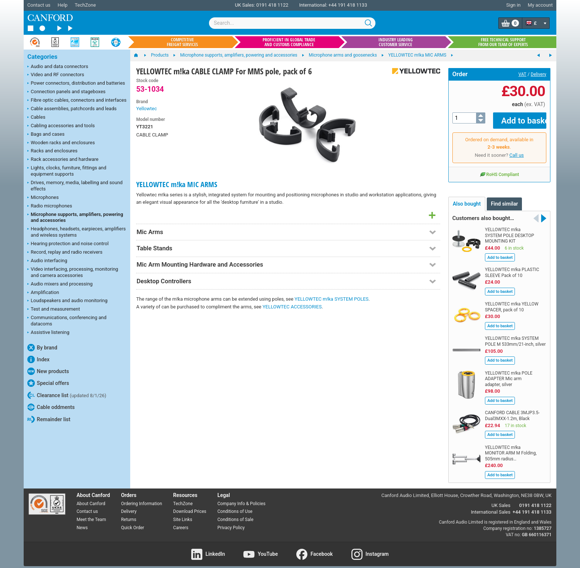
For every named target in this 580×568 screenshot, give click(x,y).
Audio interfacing (47, 261)
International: (313, 5)
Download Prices (189, 506)
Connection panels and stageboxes (66, 92)
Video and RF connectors (55, 75)
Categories (42, 56)
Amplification (43, 293)
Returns (128, 514)
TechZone (85, 5)
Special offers (48, 383)
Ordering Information (141, 498)
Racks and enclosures (52, 151)
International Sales (490, 507)
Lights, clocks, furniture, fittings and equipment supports (66, 171)
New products (48, 371)
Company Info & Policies (242, 498)
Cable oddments (51, 407)
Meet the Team (91, 514)
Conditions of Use (235, 506)
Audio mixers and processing (59, 284)
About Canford (91, 498)
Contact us (39, 5)
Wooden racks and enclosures (61, 143)
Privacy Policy (231, 522)
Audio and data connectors (57, 67)
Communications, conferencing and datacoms (67, 321)
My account (540, 5)
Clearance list (66, 395)
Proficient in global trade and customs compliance (289, 42)
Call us (516, 150)
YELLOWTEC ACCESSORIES (292, 307)
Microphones (43, 198)
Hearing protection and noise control (68, 244)
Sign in (513, 5)
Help (63, 5)
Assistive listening (48, 332)
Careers (180, 522)
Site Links (182, 514)
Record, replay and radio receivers (64, 252)
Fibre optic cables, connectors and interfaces (77, 100)
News (82, 522)
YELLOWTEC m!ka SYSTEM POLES (331, 299)
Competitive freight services (182, 42)
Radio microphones (49, 206)
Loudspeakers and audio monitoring (67, 301)
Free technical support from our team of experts (503, 42)
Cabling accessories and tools (61, 126)
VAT (522, 74)
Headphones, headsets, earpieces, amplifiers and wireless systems (76, 232)
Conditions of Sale (235, 514)
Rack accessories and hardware (62, 159)
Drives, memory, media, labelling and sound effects (74, 186)
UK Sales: (245, 5)
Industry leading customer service (395, 42)
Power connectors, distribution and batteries (76, 83)
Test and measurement (53, 309)
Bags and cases (45, 134)
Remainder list (48, 419)
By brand (42, 347)
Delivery (538, 74)
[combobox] (292, 23)
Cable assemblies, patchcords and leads (72, 109)
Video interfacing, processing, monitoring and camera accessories (72, 272)
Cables (36, 117)
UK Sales (501, 500)
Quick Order (132, 522)
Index (38, 359)
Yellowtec (146, 108)
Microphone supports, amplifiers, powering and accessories (75, 217)
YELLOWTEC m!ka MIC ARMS (176, 184)
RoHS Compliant (499, 169)
